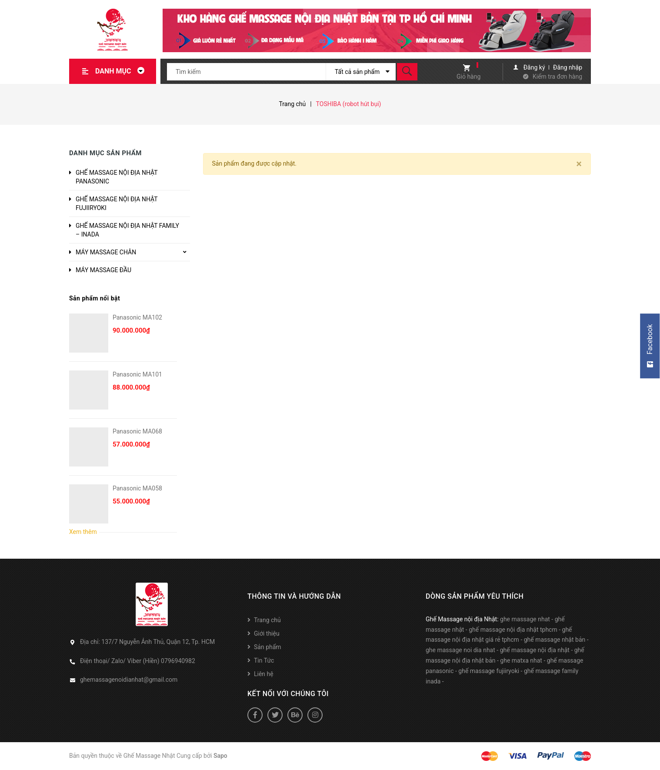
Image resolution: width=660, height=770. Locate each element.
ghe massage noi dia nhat (460, 650)
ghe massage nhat (525, 619)
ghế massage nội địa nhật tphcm (513, 629)
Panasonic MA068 (137, 431)
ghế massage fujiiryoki (488, 670)
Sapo (220, 755)
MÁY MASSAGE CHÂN (106, 252)
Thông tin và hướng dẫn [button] (294, 596)
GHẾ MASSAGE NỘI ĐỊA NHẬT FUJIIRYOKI (117, 203)
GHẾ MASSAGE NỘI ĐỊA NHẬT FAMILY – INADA (127, 230)
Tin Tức (264, 660)
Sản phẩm (267, 646)
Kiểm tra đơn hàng (557, 76)
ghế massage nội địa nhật (535, 650)
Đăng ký (534, 67)
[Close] (578, 163)
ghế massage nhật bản (555, 639)
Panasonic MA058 (137, 488)
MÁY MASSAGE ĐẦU (103, 270)
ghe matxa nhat (521, 660)
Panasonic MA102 (137, 317)
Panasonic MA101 (137, 374)
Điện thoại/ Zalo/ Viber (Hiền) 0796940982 (137, 660)
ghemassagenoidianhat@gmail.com (128, 679)
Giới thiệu (267, 633)
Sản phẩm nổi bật (94, 298)
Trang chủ (267, 620)
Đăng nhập (567, 67)
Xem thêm (83, 531)
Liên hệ (263, 673)
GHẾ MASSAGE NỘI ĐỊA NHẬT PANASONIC (117, 177)
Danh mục (122, 71)
